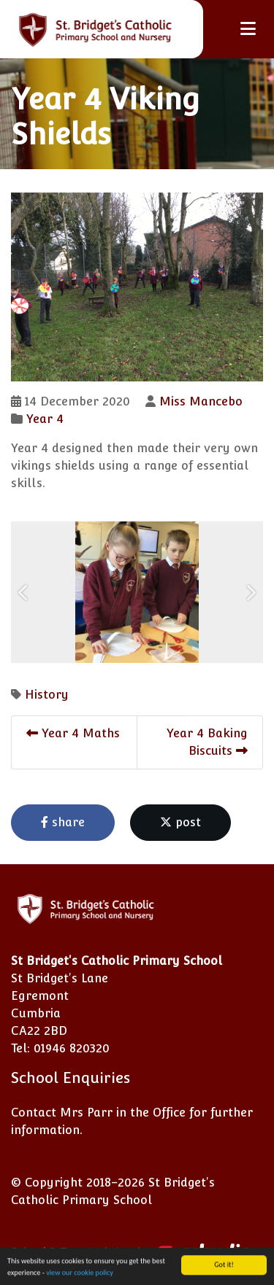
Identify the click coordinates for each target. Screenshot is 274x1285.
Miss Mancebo (201, 401)
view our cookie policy (79, 1274)
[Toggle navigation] (248, 29)
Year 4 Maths (73, 733)
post (180, 822)
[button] (24, 592)
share (63, 822)
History (47, 695)
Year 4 (45, 419)
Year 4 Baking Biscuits (207, 742)
